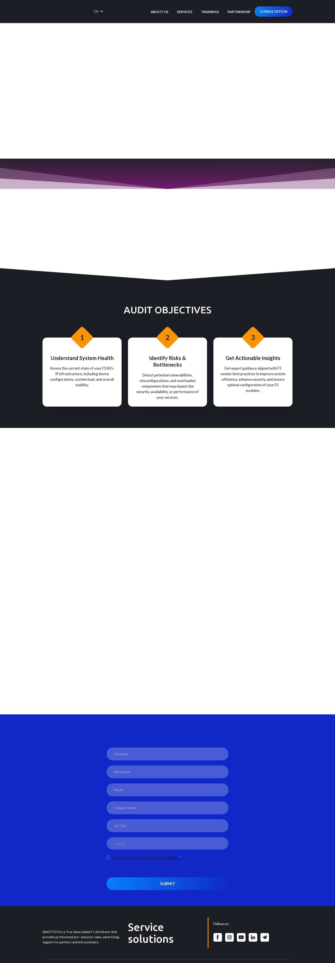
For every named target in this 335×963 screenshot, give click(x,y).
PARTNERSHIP (239, 12)
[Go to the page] (61, 11)
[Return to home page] (59, 918)
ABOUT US (159, 12)
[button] (273, 11)
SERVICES (184, 12)
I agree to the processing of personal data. (145, 857)
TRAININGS (210, 12)
